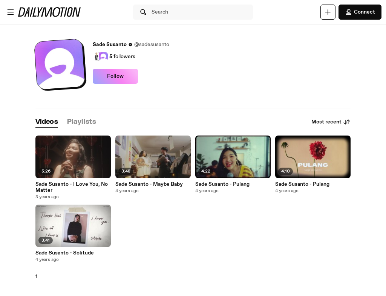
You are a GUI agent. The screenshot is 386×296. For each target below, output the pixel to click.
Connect (360, 12)
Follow (115, 76)
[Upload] (327, 12)
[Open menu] (11, 12)
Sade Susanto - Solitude (64, 253)
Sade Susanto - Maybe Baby (149, 184)
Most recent (331, 122)
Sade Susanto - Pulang (222, 184)
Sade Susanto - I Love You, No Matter (71, 187)
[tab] (46, 122)
